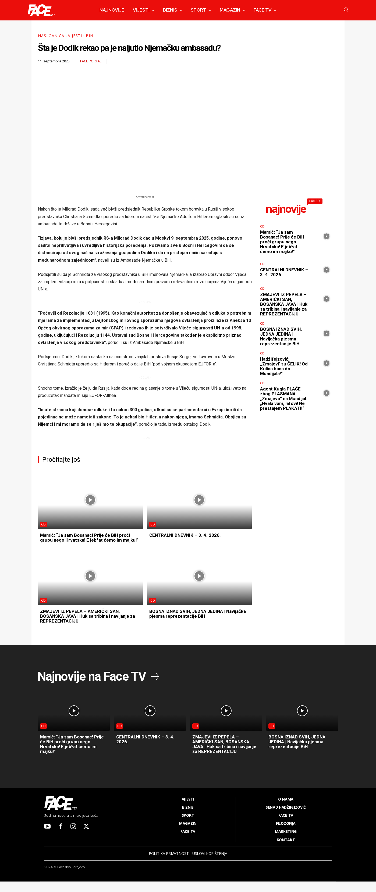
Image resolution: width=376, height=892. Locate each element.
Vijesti (75, 35)
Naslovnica (51, 35)
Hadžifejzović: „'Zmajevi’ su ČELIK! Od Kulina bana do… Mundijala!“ (282, 371)
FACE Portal (90, 61)
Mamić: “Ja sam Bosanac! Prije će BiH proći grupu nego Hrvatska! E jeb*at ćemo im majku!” (88, 540)
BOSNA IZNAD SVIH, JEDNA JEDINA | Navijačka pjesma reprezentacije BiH (190, 618)
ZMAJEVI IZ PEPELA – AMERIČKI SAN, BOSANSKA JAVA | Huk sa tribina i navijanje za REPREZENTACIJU (88, 620)
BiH (89, 35)
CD (43, 524)
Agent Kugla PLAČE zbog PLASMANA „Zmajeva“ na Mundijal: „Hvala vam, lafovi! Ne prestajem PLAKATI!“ (284, 406)
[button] (345, 9)
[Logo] (41, 10)
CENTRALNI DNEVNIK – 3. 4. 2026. (186, 535)
